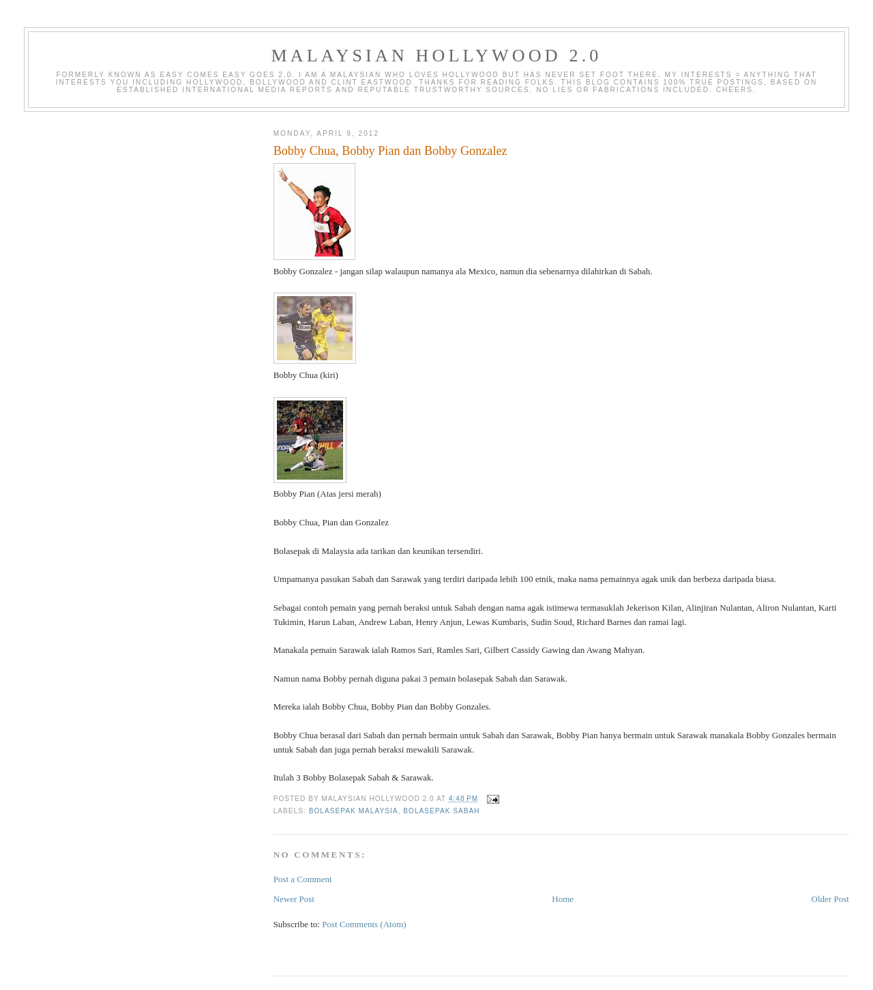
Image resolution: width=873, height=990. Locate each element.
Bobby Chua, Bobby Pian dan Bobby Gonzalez (390, 151)
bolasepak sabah (441, 811)
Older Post (830, 899)
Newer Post (293, 899)
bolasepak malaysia (353, 811)
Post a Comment (302, 879)
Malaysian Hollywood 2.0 (436, 55)
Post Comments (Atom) (364, 924)
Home (563, 899)
